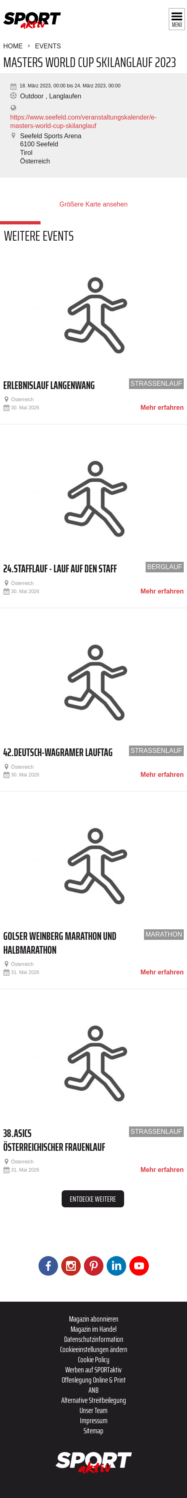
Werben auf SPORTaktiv (93, 1369)
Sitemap (93, 1430)
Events (48, 46)
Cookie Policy (94, 1359)
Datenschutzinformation (93, 1339)
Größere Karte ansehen (93, 204)
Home (13, 46)
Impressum (93, 1420)
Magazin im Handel (93, 1328)
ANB (93, 1389)
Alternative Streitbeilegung (93, 1400)
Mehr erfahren (162, 407)
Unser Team (93, 1410)
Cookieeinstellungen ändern (93, 1349)
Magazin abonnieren (93, 1318)
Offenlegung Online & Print (94, 1379)
